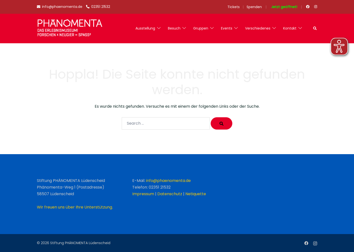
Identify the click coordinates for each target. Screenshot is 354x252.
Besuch (174, 28)
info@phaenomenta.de (168, 180)
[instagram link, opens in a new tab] (315, 6)
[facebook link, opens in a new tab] (308, 6)
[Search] (221, 123)
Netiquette (195, 194)
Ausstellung (145, 28)
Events (226, 28)
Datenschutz (169, 194)
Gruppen (200, 28)
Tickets (233, 7)
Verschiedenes (257, 28)
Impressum (143, 194)
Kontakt (289, 28)
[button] (315, 28)
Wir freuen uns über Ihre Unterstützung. (75, 207)
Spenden (254, 7)
